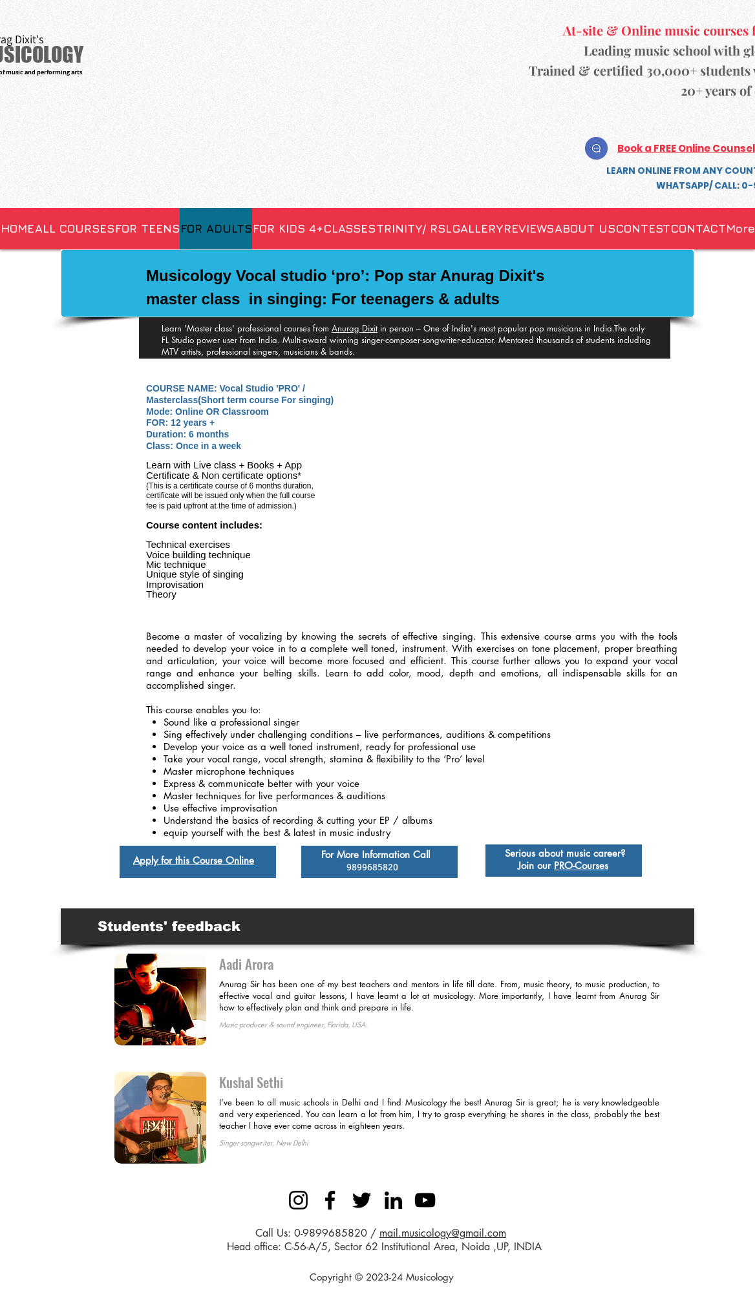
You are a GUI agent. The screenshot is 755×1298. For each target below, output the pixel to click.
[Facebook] (330, 1200)
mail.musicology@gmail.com (442, 1233)
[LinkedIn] (393, 1200)
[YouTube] (425, 1200)
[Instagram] (298, 1200)
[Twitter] (361, 1200)
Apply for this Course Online (193, 860)
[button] (349, 228)
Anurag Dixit (354, 328)
